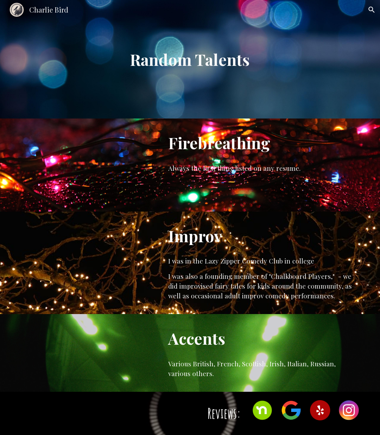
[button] (371, 9)
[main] (190, 59)
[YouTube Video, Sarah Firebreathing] (89, 165)
